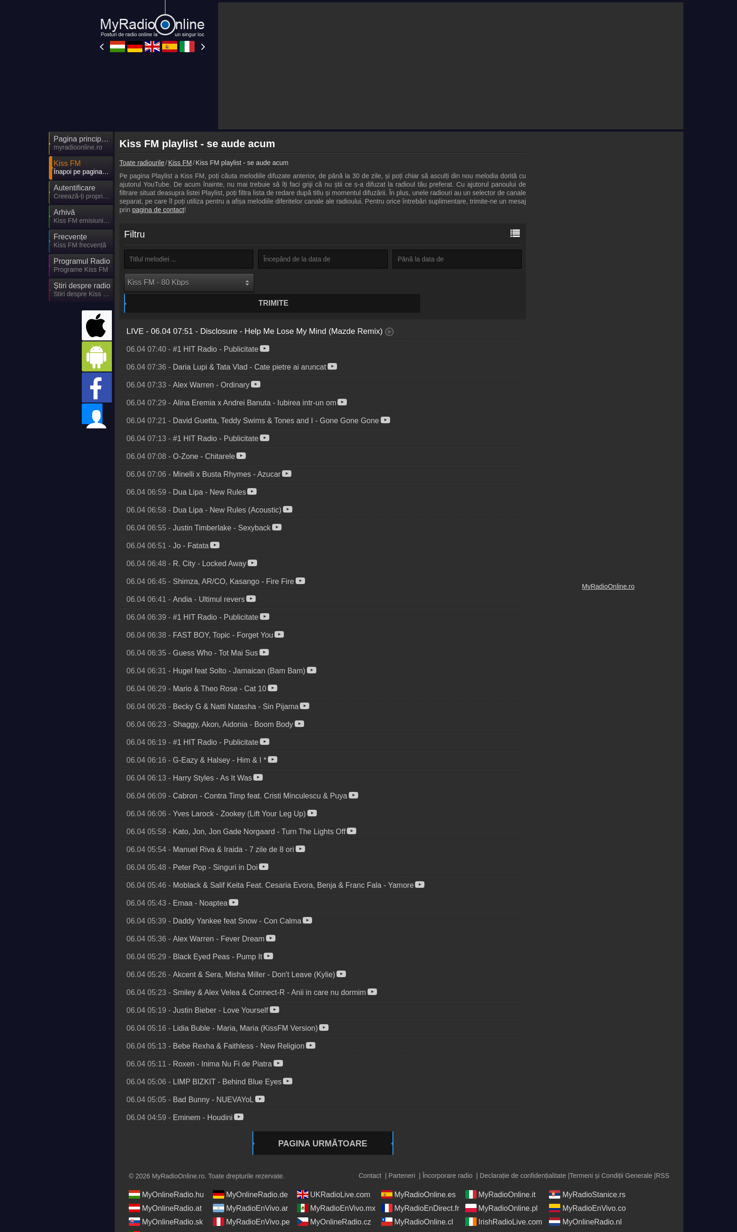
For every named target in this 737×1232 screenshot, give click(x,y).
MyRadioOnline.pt (165, 1218)
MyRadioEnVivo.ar (250, 1190)
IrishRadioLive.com (503, 1204)
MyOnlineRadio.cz (334, 1204)
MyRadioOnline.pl (501, 1190)
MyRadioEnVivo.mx (336, 1190)
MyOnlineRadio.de (250, 1177)
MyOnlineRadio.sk (166, 1204)
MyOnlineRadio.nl (585, 1204)
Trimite (324, 282)
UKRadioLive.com (333, 1177)
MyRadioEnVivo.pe (251, 1204)
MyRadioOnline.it (500, 1177)
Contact (370, 1158)
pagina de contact (158, 209)
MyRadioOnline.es (418, 1177)
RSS (662, 1158)
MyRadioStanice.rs (587, 1177)
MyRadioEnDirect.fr (420, 1190)
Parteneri (402, 1158)
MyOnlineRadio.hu (166, 1177)
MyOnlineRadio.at (165, 1190)
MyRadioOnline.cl (417, 1204)
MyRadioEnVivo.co (587, 1190)
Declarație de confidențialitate (523, 1158)
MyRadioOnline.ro (608, 586)
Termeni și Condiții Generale (611, 1158)
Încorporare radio (448, 1158)
